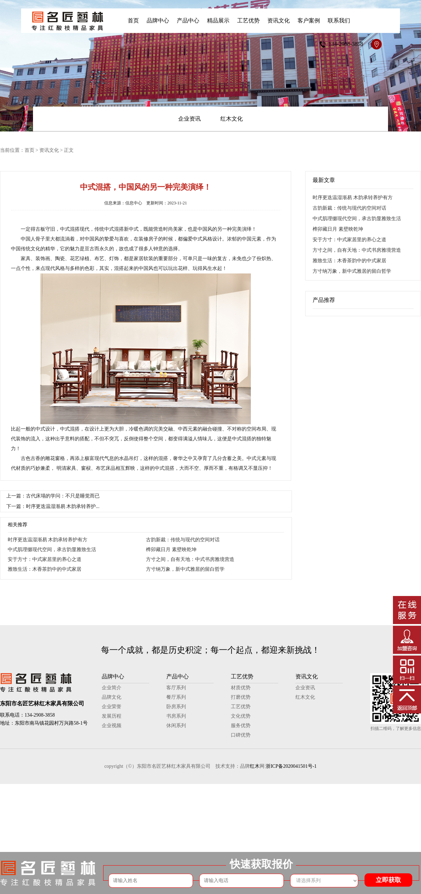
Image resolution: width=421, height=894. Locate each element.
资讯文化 (278, 20)
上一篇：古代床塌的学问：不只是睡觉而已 (53, 496)
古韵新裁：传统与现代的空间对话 (183, 539)
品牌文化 (111, 697)
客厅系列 (176, 687)
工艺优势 (248, 20)
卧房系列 (176, 706)
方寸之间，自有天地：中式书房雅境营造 (190, 559)
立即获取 (388, 879)
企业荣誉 (111, 706)
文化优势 (240, 716)
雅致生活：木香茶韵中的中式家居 (44, 569)
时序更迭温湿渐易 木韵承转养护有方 (48, 539)
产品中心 (188, 20)
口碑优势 (240, 735)
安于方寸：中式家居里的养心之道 (44, 559)
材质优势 (240, 687)
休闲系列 (176, 725)
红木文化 (231, 119)
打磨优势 (240, 697)
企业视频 (111, 725)
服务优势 (240, 725)
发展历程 (111, 716)
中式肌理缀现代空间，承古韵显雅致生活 (52, 549)
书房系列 (176, 716)
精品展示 (218, 20)
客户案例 (309, 20)
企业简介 (111, 687)
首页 (133, 20)
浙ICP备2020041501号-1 (291, 766)
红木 (255, 766)
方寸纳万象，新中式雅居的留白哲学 (185, 569)
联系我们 (339, 20)
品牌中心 (158, 20)
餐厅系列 (176, 697)
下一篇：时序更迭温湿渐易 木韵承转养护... (53, 506)
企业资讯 (189, 119)
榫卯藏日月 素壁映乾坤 (171, 549)
